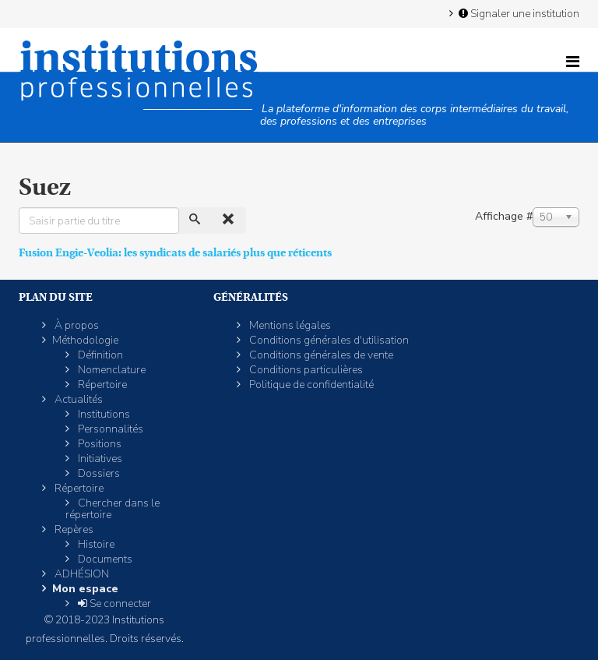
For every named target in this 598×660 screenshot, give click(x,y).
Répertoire (101, 384)
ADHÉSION (80, 573)
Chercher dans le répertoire (112, 509)
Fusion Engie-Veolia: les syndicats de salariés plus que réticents (175, 252)
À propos (75, 325)
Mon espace (85, 588)
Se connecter (113, 603)
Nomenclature (111, 369)
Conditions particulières (305, 369)
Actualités (77, 399)
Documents (104, 559)
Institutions (103, 414)
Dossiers (98, 473)
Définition (99, 355)
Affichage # (504, 216)
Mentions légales (289, 325)
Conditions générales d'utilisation (328, 340)
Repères (72, 529)
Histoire (95, 544)
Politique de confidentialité (310, 384)
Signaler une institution (517, 13)
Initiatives (99, 458)
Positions (98, 443)
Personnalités (109, 429)
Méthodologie (85, 340)
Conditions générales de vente (320, 355)
